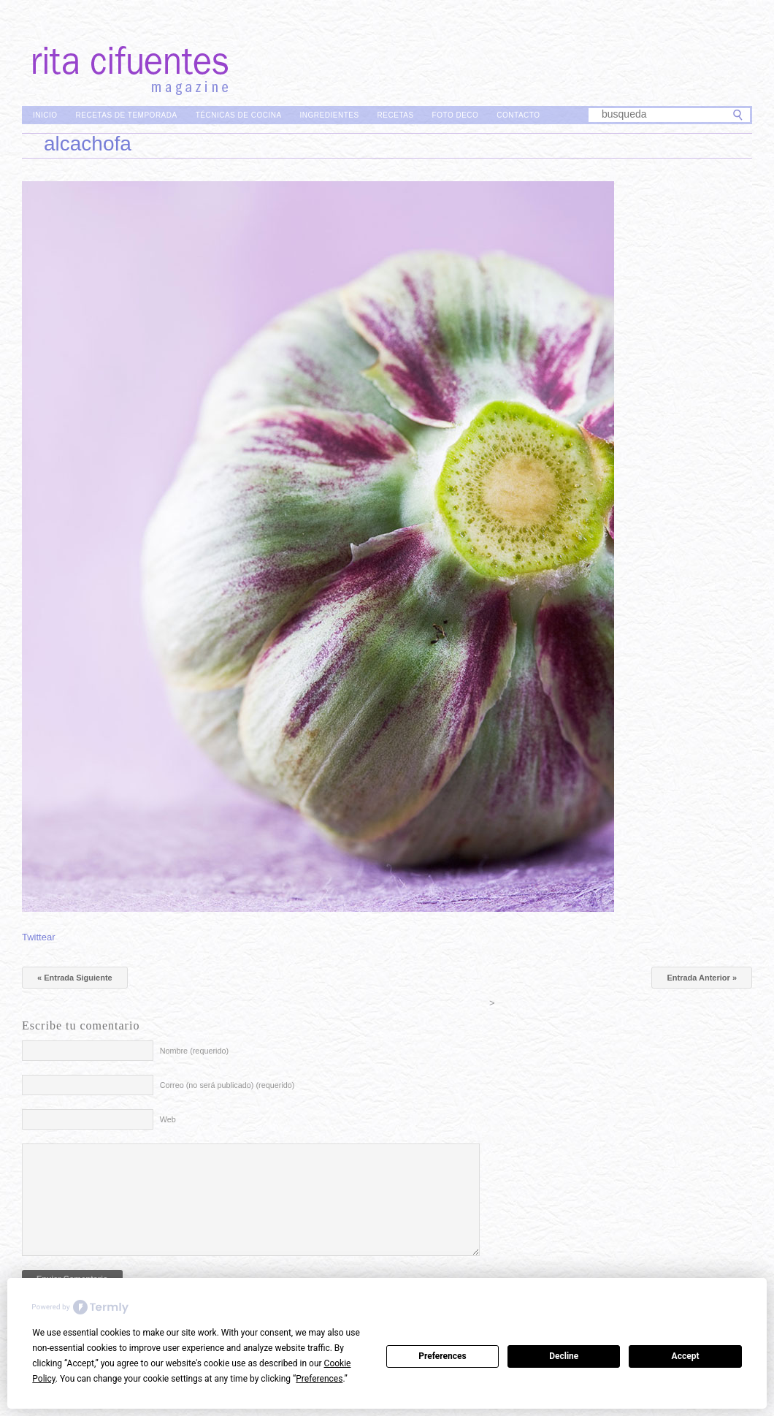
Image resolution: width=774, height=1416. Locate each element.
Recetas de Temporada (126, 115)
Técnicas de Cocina (239, 115)
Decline (563, 1356)
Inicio (45, 115)
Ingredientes (329, 115)
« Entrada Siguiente (74, 977)
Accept (686, 1356)
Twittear (38, 937)
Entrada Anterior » (702, 977)
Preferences (442, 1356)
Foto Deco (455, 115)
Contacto (518, 115)
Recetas (396, 115)
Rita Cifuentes (387, 49)
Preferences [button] (319, 1379)
